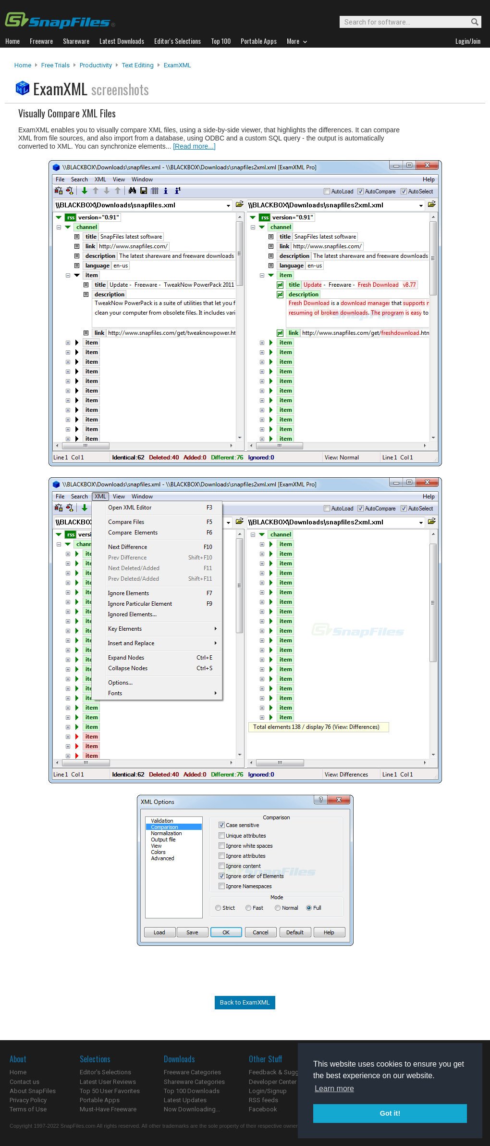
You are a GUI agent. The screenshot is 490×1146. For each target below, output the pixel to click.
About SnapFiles (33, 1091)
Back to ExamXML (245, 1002)
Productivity (96, 65)
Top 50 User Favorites (110, 1091)
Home (22, 65)
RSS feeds (263, 1100)
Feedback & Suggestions (284, 1072)
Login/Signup (268, 1091)
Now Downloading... (192, 1109)
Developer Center (272, 1081)
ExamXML (177, 65)
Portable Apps (100, 1100)
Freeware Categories (192, 1072)
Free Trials (55, 65)
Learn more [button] (334, 1088)
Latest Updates (185, 1100)
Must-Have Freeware (108, 1109)
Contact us (24, 1081)
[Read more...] (194, 146)
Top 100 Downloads (192, 1091)
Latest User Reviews (108, 1081)
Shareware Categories (194, 1081)
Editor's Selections (105, 1072)
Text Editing (138, 65)
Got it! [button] (390, 1113)
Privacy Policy (28, 1100)
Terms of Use (28, 1109)
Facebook (263, 1109)
